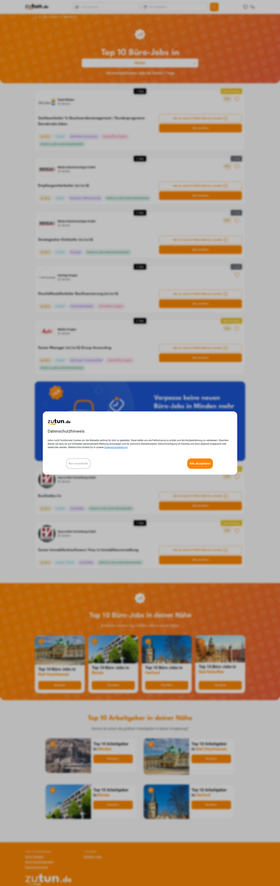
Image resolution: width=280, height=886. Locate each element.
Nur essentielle (78, 463)
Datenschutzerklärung (116, 447)
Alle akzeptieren (200, 463)
